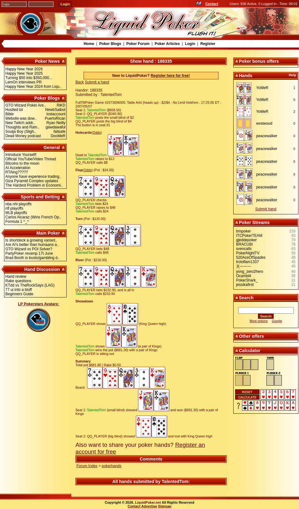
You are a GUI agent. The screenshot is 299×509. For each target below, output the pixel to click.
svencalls (243, 249)
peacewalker (266, 136)
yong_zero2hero (249, 271)
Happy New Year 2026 (24, 69)
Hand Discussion (42, 269)
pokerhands (111, 466)
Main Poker (48, 233)
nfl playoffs (14, 208)
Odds (97, 132)
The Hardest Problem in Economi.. (34, 185)
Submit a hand (97, 82)
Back (79, 82)
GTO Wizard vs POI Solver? (28, 249)
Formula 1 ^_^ (17, 221)
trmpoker (243, 231)
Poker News (47, 61)
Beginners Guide (19, 294)
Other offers (251, 336)
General (52, 147)
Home (89, 44)
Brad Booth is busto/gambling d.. (32, 258)
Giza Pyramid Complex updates (31, 181)
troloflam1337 (247, 262)
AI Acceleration (17, 168)
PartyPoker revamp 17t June (29, 253)
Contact (211, 4)
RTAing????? (16, 172)
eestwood (264, 123)
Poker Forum (137, 44)
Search (246, 297)
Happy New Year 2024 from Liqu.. (33, 86)
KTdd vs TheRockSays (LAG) (29, 285)
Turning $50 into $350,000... (28, 78)
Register (207, 44)
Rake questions (18, 281)
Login (190, 44)
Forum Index (86, 466)
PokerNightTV (248, 253)
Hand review (15, 276)
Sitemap (165, 506)
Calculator (249, 350)
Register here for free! (170, 75)
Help (292, 75)
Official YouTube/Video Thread (30, 159)
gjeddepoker (246, 240)
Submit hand (265, 209)
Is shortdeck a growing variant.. (31, 240)
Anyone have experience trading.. (33, 176)
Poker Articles (167, 44)
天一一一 (243, 266)
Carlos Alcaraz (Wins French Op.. (33, 217)
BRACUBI (244, 244)
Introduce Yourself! (20, 154)
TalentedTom (175, 481)
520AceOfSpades (250, 257)
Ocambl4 (243, 276)
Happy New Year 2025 (24, 73)
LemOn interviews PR (23, 82)
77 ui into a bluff (18, 289)
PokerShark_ (247, 280)
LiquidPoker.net (148, 502)
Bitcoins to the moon (22, 163)
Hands (245, 75)
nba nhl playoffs (18, 204)
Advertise (149, 506)
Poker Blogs (110, 44)
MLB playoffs (16, 213)
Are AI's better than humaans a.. (32, 244)
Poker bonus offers (259, 61)
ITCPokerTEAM (249, 235)
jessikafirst (245, 284)
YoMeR (262, 88)
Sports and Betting (40, 196)
